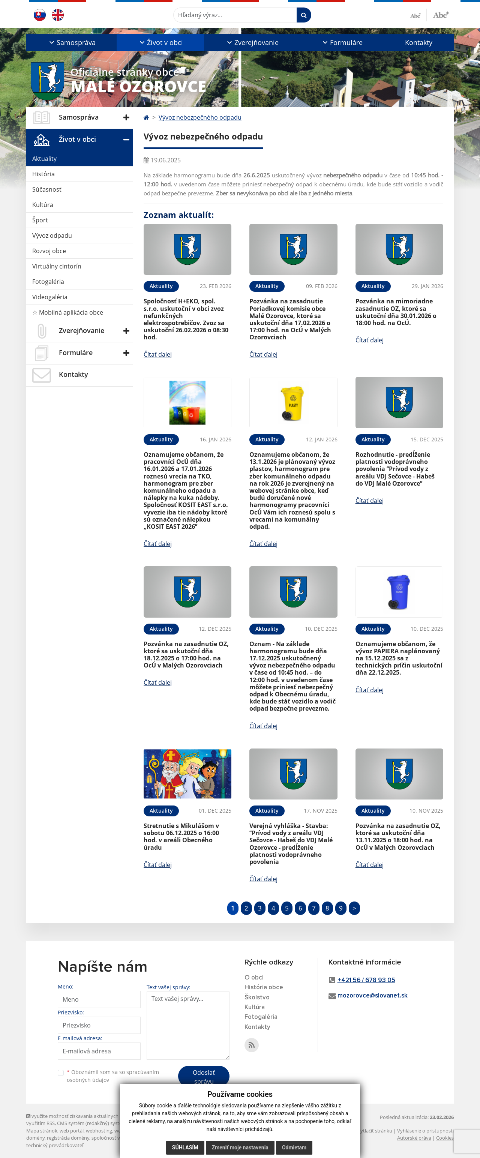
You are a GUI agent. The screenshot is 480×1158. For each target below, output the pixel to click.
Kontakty (418, 42)
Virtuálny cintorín (56, 266)
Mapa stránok (41, 1130)
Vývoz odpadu (52, 235)
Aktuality (44, 158)
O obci (254, 978)
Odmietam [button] (294, 1147)
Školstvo (257, 997)
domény (35, 1137)
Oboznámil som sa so (113, 1075)
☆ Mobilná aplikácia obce (67, 312)
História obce (263, 987)
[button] (71, 42)
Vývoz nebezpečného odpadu (200, 117)
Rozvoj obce (49, 251)
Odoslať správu (204, 1077)
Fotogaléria (48, 282)
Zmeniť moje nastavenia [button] (240, 1147)
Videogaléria (50, 297)
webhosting (99, 1130)
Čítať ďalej (158, 354)
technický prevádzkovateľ (54, 1145)
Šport (40, 220)
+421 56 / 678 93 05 (366, 980)
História (43, 174)
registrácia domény (68, 1137)
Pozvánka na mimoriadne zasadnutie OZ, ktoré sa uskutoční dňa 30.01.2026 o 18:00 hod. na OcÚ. (396, 312)
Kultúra (42, 205)
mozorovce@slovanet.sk (373, 996)
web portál (72, 1130)
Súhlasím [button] (185, 1147)
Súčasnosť (47, 189)
